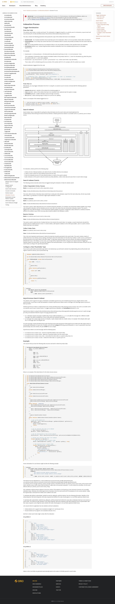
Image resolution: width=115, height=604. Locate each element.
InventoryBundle (8, 161)
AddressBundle (8, 21)
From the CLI (100, 18)
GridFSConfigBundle (9, 81)
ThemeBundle (8, 135)
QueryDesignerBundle (10, 113)
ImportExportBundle (9, 85)
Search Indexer (99, 20)
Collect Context (100, 27)
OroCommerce (36, 584)
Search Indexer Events (101, 23)
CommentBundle (8, 37)
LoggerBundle (8, 95)
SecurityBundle (8, 123)
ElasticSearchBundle (9, 55)
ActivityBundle (8, 17)
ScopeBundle (7, 119)
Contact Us (111, 1)
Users (3, 5)
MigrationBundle (8, 99)
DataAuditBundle (9, 47)
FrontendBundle (8, 159)
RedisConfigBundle (9, 115)
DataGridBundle (8, 49)
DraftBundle (7, 147)
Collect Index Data (101, 31)
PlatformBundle (8, 111)
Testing (7, 205)
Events (58, 587)
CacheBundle (7, 31)
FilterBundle (7, 75)
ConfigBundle (8, 39)
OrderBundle (7, 163)
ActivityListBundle (9, 19)
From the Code (100, 17)
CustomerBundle (8, 157)
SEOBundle (6, 171)
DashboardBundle (9, 45)
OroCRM (34, 590)
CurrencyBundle (8, 43)
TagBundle (7, 131)
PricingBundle (7, 167)
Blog (36, 5)
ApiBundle (7, 23)
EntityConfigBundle (9, 63)
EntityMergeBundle (9, 67)
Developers (12, 5)
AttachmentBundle (9, 27)
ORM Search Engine (10, 200)
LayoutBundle (7, 91)
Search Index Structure (10, 188)
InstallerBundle (8, 87)
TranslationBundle (9, 137)
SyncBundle (7, 129)
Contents (98, 13)
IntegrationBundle (9, 89)
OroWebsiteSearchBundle (43, 10)
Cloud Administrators (25, 5)
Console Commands (10, 191)
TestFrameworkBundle (10, 133)
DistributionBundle (9, 51)
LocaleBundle (8, 93)
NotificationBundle (9, 105)
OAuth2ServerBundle (10, 107)
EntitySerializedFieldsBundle (11, 71)
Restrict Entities (101, 29)
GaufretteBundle (9, 79)
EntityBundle (7, 61)
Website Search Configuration (9, 186)
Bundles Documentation (32, 10)
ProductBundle (7, 169)
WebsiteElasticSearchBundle (11, 177)
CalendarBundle (8, 33)
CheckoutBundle (8, 151)
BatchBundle (7, 29)
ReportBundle (8, 117)
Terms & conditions (85, 581)
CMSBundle (6, 153)
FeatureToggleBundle (10, 73)
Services (58, 584)
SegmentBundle (8, 125)
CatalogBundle (8, 149)
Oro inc (34, 581)
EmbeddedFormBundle (10, 59)
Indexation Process (10, 195)
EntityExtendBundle (9, 65)
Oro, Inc (55, 601)
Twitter (58, 590)
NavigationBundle (9, 101)
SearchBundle (7, 121)
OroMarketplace (37, 587)
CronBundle (7, 41)
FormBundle (7, 77)
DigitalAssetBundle (9, 53)
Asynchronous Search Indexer (103, 36)
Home (24, 10)
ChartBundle (7, 35)
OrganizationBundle (9, 109)
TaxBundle (7, 173)
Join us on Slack (107, 5)
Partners (59, 581)
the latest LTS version (45, 17)
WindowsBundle (8, 143)
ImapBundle (7, 83)
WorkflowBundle (8, 145)
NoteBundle (7, 103)
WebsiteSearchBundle (9, 179)
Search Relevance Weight (11, 202)
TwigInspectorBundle (10, 139)
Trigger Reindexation (101, 15)
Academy (43, 5)
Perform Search (9, 193)
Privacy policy (83, 584)
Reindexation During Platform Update (10, 197)
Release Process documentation (39, 19)
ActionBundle (8, 15)
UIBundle (6, 141)
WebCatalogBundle (9, 175)
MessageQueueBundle (10, 97)
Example (98, 38)
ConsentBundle (8, 155)
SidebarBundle (8, 127)
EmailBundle (7, 57)
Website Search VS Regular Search (11, 182)
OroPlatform (36, 593)
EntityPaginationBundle (10, 69)
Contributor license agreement (88, 587)
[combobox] (32, 2)
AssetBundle (7, 25)
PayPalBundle (8, 165)
